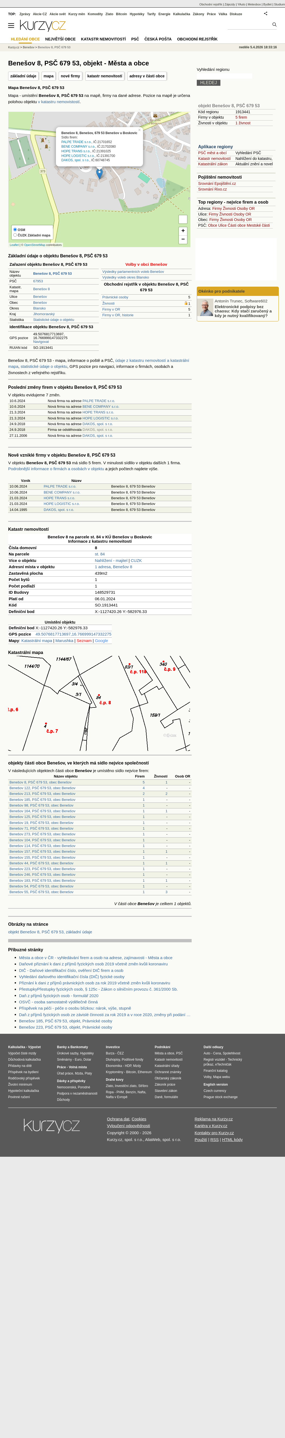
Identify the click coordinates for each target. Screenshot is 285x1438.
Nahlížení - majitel (111, 560)
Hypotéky (137, 14)
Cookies (139, 1119)
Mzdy (137, 1066)
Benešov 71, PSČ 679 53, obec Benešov (42, 828)
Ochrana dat (118, 1119)
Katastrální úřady (167, 1066)
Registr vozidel (214, 1059)
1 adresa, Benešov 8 (113, 566)
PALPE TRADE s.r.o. (76, 142)
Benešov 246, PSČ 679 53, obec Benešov (42, 875)
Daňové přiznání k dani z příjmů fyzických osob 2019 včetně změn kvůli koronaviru (93, 964)
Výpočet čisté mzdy (22, 1053)
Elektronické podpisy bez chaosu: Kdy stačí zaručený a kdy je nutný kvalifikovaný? (243, 311)
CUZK (136, 560)
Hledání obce (25, 39)
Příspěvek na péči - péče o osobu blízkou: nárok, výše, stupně (75, 1008)
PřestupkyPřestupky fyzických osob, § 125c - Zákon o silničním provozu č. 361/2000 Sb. (98, 989)
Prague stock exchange (220, 1097)
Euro (78, 1059)
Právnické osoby (115, 297)
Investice (113, 1047)
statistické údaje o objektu (44, 366)
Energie (164, 14)
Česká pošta (158, 39)
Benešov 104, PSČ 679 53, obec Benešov (42, 840)
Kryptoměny (114, 1072)
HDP (128, 1066)
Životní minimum (20, 1084)
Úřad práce (65, 1073)
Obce (212, 225)
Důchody (63, 1100)
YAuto (241, 4)
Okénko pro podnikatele (221, 291)
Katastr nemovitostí (214, 158)
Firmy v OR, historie (118, 315)
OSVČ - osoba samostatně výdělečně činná (58, 1002)
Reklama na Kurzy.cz (214, 1119)
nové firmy (70, 76)
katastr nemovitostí (104, 76)
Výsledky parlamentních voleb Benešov (133, 272)
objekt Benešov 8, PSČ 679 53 (229, 105)
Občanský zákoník (168, 1078)
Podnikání (162, 1047)
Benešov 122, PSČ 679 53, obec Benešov (42, 788)
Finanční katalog (215, 1071)
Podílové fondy (132, 1059)
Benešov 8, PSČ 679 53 (54, 47)
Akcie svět (58, 14)
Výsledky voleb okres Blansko (125, 277)
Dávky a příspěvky (71, 1081)
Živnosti (108, 303)
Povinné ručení (19, 1097)
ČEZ (120, 1053)
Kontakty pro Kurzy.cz (214, 1132)
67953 (38, 281)
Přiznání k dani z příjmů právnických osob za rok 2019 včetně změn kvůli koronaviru (94, 983)
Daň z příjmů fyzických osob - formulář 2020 (59, 995)
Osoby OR (246, 208)
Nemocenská (66, 1087)
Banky (62, 1047)
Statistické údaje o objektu (53, 320)
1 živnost (242, 123)
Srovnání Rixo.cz (212, 189)
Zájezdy (229, 4)
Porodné (84, 1087)
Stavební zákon (166, 1091)
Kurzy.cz (13, 47)
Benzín (131, 1092)
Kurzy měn (76, 14)
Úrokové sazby (67, 1053)
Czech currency (215, 1091)
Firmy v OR (111, 309)
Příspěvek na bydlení (23, 1072)
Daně (159, 1097)
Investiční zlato (125, 1086)
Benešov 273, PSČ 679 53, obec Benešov (42, 834)
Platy (88, 1073)
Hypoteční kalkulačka (23, 1091)
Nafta (141, 1092)
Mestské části (258, 225)
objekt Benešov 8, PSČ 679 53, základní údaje (50, 932)
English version (216, 1084)
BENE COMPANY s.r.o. (78, 147)
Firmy (217, 208)
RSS (214, 1139)
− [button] (183, 240)
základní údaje (23, 76)
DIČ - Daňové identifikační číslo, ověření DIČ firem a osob (71, 970)
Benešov (40, 297)
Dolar (87, 1059)
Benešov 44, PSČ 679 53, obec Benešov (42, 863)
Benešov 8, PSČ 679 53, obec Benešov (40, 782)
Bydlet (267, 4)
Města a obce (164, 1053)
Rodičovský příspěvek (24, 1078)
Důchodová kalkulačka (24, 1059)
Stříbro (143, 1086)
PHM (120, 1092)
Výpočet (34, 1047)
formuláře (171, 1097)
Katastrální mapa (36, 640)
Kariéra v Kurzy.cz (211, 1125)
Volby (207, 1077)
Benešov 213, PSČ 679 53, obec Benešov (42, 794)
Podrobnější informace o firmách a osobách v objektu (56, 468)
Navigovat (41, 342)
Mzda (79, 1073)
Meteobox (254, 4)
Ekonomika (114, 1066)
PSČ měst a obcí (212, 153)
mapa (49, 76)
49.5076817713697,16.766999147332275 (73, 634)
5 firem (241, 117)
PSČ (135, 39)
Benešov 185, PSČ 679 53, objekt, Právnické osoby (65, 1021)
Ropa (110, 1092)
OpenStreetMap (34, 244)
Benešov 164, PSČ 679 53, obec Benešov (42, 811)
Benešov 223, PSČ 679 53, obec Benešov (42, 869)
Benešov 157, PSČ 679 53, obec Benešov (42, 851)
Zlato (109, 14)
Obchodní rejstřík (210, 4)
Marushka (64, 640)
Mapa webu (221, 1077)
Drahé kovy (114, 1080)
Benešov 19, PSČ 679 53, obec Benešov (42, 823)
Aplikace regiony (215, 146)
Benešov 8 (41, 289)
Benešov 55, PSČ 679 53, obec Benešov (42, 892)
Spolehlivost (231, 1053)
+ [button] (183, 231)
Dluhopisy (113, 1059)
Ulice (222, 225)
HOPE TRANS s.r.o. (75, 151)
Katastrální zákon (212, 164)
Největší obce (60, 39)
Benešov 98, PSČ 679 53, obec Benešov (42, 805)
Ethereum (145, 1072)
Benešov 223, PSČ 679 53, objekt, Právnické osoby (65, 1027)
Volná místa (78, 1067)
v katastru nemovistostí (59, 101)
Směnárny (64, 1059)
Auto (207, 1053)
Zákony (198, 14)
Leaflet (14, 244)
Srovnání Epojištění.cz (217, 183)
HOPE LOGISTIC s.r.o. (78, 156)
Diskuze (236, 14)
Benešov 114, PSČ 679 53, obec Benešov (42, 846)
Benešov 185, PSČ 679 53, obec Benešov (42, 800)
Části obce (237, 225)
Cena (217, 1053)
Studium (279, 4)
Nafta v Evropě (116, 1097)
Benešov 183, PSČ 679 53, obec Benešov (42, 880)
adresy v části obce (146, 76)
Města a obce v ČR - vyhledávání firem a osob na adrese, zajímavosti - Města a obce (95, 957)
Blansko (39, 308)
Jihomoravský (44, 314)
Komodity (95, 14)
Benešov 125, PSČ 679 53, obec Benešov (42, 817)
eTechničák (223, 1064)
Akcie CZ (40, 14)
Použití (201, 1139)
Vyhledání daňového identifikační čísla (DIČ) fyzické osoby (72, 976)
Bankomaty (79, 1047)
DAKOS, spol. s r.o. (75, 160)
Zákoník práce (165, 1084)
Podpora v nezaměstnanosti (77, 1093)
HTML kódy (232, 1139)
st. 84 (100, 554)
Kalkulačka (181, 14)
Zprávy (25, 14)
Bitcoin (121, 14)
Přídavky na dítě (20, 1066)
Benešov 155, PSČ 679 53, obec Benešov (42, 857)
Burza (110, 1053)
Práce (211, 14)
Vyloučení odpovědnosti (128, 1125)
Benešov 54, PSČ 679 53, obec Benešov (42, 886)
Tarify (151, 14)
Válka (222, 14)
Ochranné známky (168, 1072)
